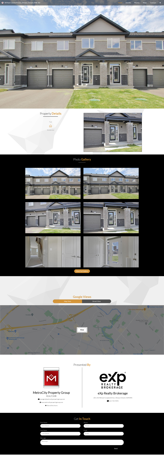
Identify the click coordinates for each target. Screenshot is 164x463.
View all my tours (51, 405)
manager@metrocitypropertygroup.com (52, 399)
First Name (43, 422)
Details (128, 3)
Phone (86, 422)
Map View (67, 301)
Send (116, 448)
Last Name (43, 430)
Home (120, 3)
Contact (153, 3)
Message (43, 438)
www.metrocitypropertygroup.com (52, 402)
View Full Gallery (82, 271)
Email (85, 430)
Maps (145, 3)
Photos (136, 3)
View (82, 330)
